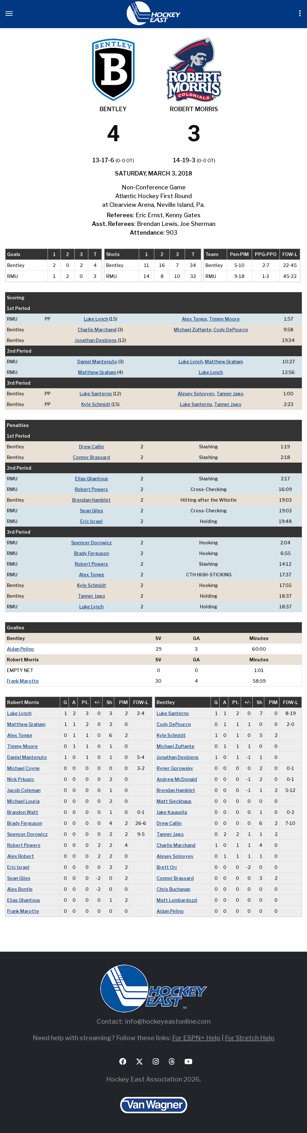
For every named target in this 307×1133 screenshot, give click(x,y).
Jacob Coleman (23, 790)
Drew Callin (91, 446)
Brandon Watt (22, 812)
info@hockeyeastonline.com (168, 1021)
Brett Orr (167, 867)
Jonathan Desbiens (96, 340)
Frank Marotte (23, 681)
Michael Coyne (23, 768)
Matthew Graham (224, 361)
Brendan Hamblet (91, 500)
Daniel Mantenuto (97, 361)
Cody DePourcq (231, 329)
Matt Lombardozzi (177, 900)
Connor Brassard (91, 457)
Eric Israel (91, 521)
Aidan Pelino (20, 649)
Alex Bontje (20, 889)
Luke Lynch (96, 319)
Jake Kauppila (172, 812)
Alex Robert (20, 856)
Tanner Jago (230, 393)
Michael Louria (23, 801)
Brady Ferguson (91, 553)
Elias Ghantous (91, 478)
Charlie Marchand (97, 329)
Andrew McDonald (177, 779)
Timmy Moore (224, 319)
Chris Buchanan (173, 889)
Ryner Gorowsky (175, 768)
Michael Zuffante (193, 329)
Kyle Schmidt (95, 404)
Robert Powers (91, 489)
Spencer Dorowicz (91, 542)
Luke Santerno (96, 393)
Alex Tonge (194, 319)
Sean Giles (91, 510)
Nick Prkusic (20, 779)
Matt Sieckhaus (174, 801)
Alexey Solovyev (196, 393)
